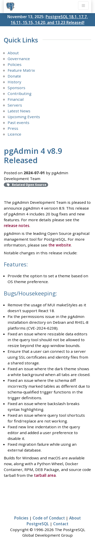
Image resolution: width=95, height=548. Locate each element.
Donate (14, 76)
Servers (15, 105)
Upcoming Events (24, 116)
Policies (15, 64)
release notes (16, 225)
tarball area (45, 475)
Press (13, 128)
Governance (19, 58)
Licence (14, 134)
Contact (60, 523)
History (14, 81)
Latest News (19, 110)
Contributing (19, 93)
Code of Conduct (49, 517)
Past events (18, 122)
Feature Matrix (21, 70)
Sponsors (16, 87)
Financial (16, 99)
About (13, 52)
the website (59, 244)
